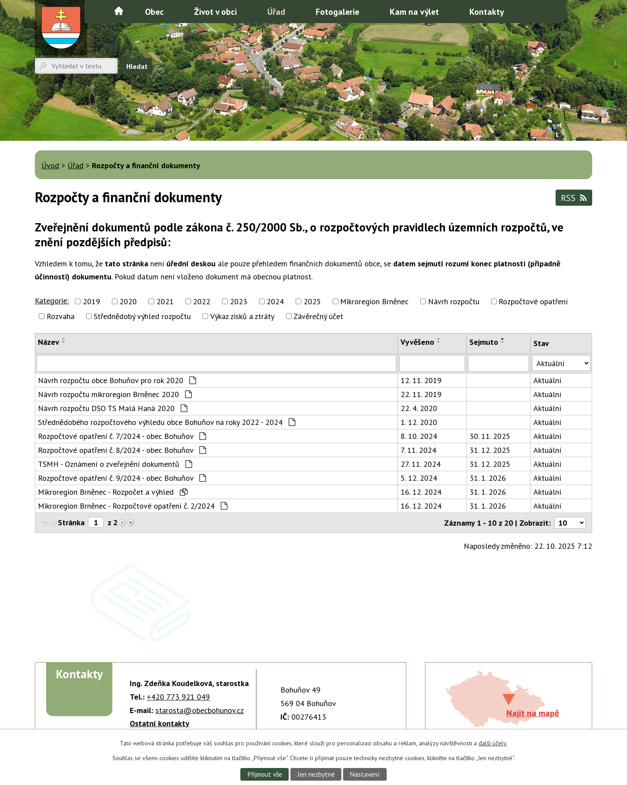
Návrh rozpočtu (453, 301)
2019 (91, 301)
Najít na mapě (532, 712)
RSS (574, 197)
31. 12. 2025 (489, 450)
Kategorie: (52, 301)
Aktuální (547, 380)
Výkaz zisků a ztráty (242, 316)
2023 (238, 301)
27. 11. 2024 (421, 464)
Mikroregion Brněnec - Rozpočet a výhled (113, 492)
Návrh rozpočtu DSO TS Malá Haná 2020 (112, 408)
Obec (154, 11)
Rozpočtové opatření (533, 301)
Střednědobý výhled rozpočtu (142, 316)
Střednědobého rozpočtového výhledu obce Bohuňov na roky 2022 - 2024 (166, 422)
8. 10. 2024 (419, 436)
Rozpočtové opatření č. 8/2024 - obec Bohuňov (122, 450)
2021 (165, 301)
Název (48, 342)
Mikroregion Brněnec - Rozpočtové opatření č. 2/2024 (132, 506)
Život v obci (215, 11)
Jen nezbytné (316, 774)
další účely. (493, 743)
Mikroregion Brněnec (374, 301)
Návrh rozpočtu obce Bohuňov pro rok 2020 (117, 380)
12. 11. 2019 (421, 380)
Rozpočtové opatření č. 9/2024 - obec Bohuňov (122, 478)
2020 (128, 301)
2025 (312, 301)
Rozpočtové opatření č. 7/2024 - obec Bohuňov (122, 436)
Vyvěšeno (417, 342)
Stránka (71, 522)
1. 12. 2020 (419, 422)
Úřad (276, 11)
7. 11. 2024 (418, 450)
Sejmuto (483, 342)
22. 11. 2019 (421, 394)
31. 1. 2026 (487, 478)
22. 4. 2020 (419, 408)
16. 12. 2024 (421, 492)
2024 (275, 301)
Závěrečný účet (318, 316)
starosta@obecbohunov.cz (199, 710)
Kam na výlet (414, 11)
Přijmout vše (264, 774)
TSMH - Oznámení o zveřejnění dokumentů (115, 464)
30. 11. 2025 (489, 436)
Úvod (119, 11)
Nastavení (365, 774)
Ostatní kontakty (159, 723)
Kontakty (486, 11)
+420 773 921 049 (178, 697)
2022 (201, 301)
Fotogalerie (337, 11)
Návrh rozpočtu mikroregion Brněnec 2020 (115, 394)
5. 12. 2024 (419, 478)
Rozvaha (60, 316)
